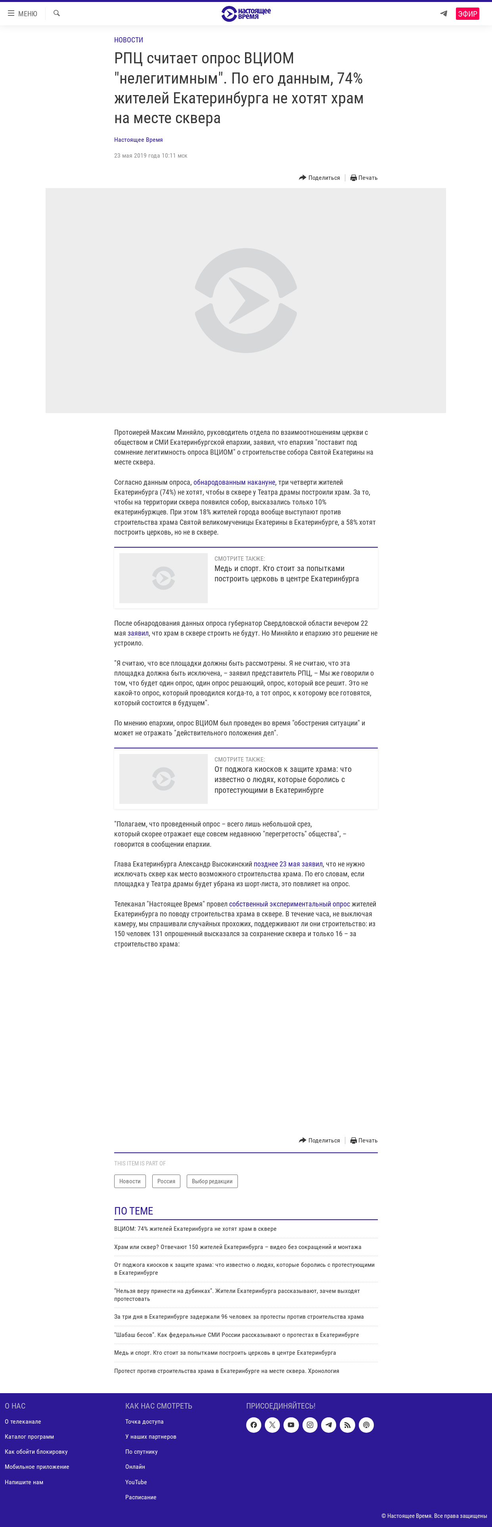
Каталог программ (29, 1436)
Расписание (141, 1497)
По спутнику (141, 1451)
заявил (138, 633)
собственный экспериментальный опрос (289, 904)
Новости (128, 40)
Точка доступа (144, 1421)
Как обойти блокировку (36, 1451)
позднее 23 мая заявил (288, 864)
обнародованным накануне (234, 482)
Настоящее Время (138, 139)
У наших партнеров (150, 1436)
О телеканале (23, 1421)
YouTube (136, 1482)
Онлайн (135, 1467)
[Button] (319, 178)
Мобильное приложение (37, 1467)
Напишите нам (24, 1482)
